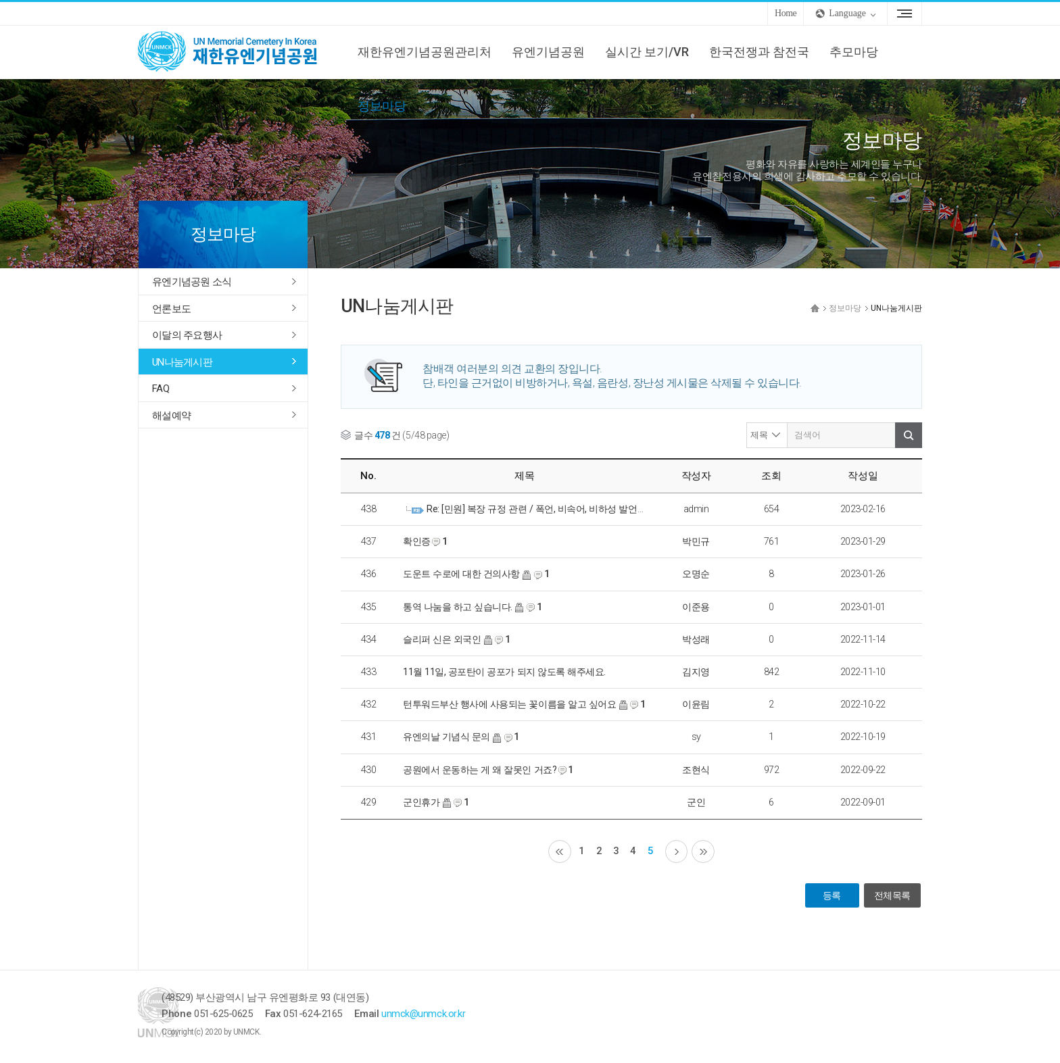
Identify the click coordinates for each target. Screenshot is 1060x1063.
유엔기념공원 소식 (191, 282)
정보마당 (382, 106)
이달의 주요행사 (187, 335)
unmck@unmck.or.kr (471, 1015)
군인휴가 (421, 802)
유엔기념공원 (548, 52)
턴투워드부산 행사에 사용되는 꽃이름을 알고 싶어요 (509, 704)
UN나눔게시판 (182, 362)
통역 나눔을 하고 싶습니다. (457, 606)
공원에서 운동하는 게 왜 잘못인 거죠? (479, 769)
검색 (908, 435)
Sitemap (904, 13)
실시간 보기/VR (647, 52)
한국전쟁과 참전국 (759, 52)
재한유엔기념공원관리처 (424, 52)
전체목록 (891, 896)
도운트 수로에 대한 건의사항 (461, 573)
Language (847, 13)
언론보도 (171, 309)
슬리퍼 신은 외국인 (442, 639)
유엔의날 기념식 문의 (446, 736)
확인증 (417, 541)
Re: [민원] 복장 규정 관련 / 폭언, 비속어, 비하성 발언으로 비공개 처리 (566, 508)
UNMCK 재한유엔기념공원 (239, 52)
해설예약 (171, 416)
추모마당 (853, 52)
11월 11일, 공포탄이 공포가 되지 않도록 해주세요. (504, 671)
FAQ (160, 388)
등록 (830, 896)
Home (785, 13)
